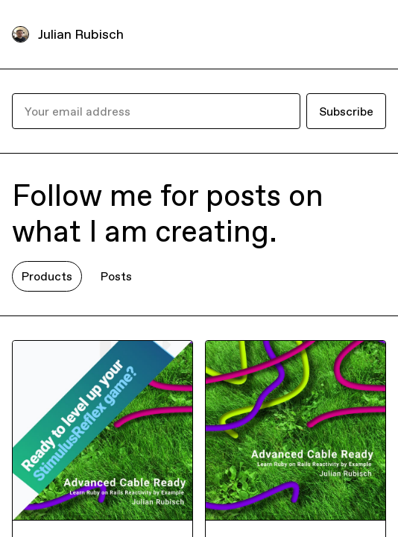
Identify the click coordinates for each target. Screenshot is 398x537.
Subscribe (346, 111)
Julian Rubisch (81, 34)
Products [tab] (47, 276)
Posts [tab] (116, 276)
